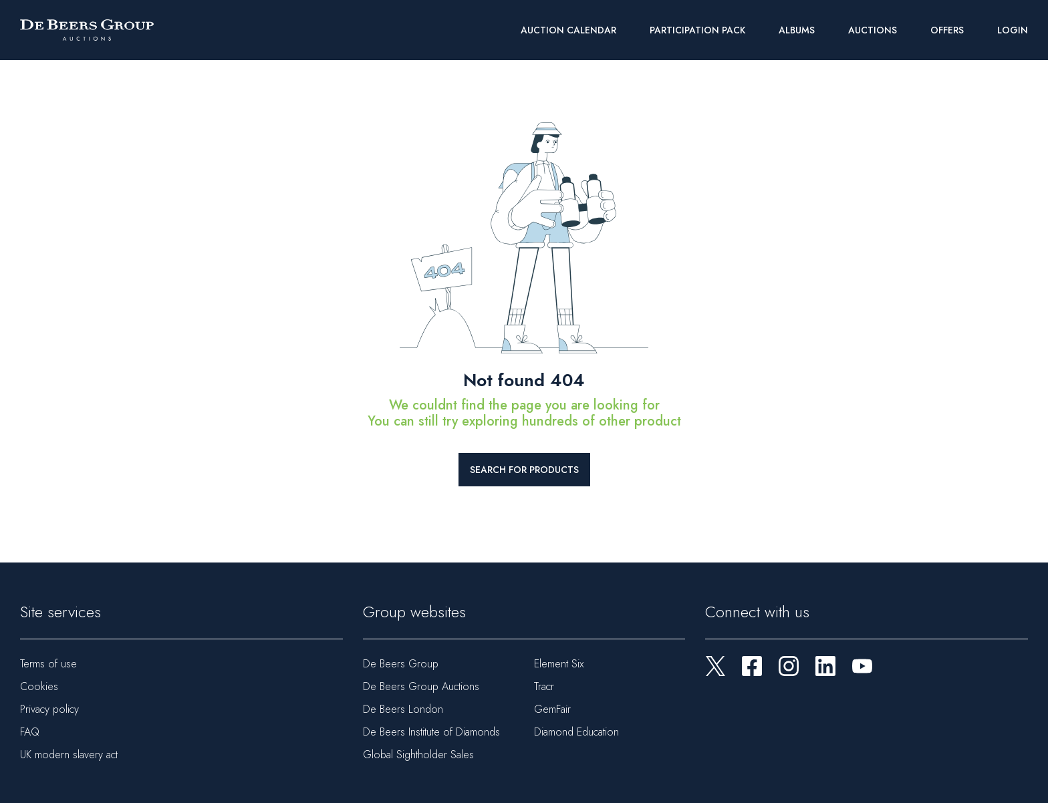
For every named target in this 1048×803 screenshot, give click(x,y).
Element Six (558, 663)
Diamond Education (576, 732)
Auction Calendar (568, 30)
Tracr (544, 686)
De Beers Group (400, 663)
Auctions (872, 30)
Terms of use (48, 663)
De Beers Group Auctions (421, 686)
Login (1012, 30)
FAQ (29, 732)
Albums (797, 30)
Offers (947, 30)
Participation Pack (697, 30)
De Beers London (403, 709)
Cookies (39, 686)
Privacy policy (49, 709)
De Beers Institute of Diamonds (431, 732)
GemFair (552, 709)
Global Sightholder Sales (418, 754)
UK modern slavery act (69, 754)
